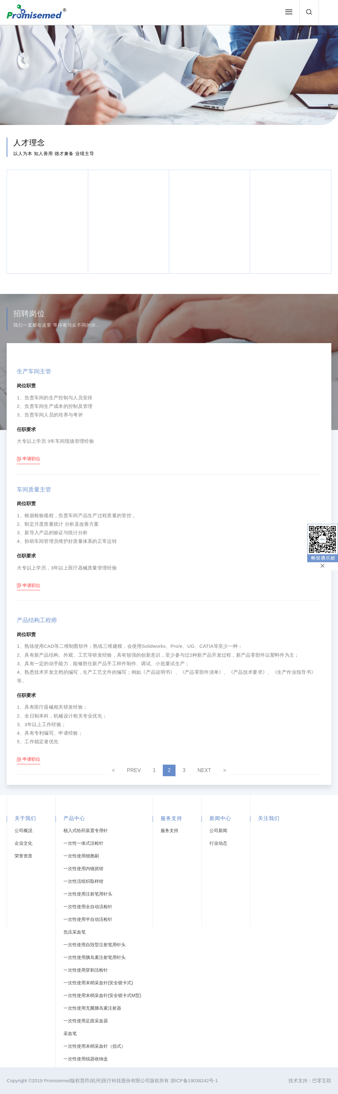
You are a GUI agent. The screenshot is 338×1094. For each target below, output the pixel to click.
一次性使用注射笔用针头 (87, 893)
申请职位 (31, 519)
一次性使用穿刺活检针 (85, 970)
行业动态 (218, 843)
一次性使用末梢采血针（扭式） (94, 1046)
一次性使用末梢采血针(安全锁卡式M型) (102, 995)
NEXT (204, 776)
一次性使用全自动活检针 (87, 906)
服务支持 (169, 830)
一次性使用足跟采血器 (85, 1020)
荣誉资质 (23, 855)
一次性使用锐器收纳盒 (85, 1058)
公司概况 (23, 830)
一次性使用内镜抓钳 (83, 868)
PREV (134, 776)
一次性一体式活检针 (83, 843)
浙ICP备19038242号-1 (194, 1080)
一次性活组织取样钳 (83, 881)
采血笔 (70, 1033)
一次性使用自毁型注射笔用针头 (94, 944)
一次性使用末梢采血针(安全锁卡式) (98, 982)
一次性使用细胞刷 (81, 855)
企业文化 (23, 843)
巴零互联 (321, 1080)
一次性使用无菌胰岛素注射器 (92, 1008)
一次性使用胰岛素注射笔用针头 (94, 957)
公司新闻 (218, 830)
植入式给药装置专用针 (85, 830)
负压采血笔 (74, 931)
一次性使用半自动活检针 (87, 919)
